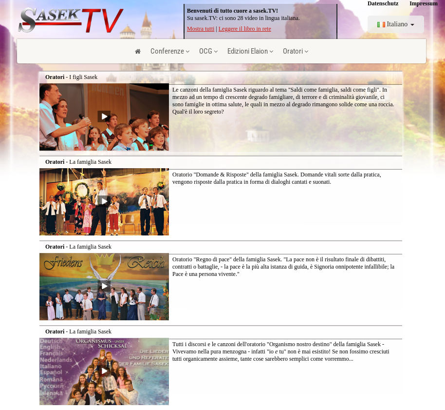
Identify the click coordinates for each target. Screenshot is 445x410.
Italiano (395, 24)
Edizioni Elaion (250, 51)
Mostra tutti (200, 28)
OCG (208, 51)
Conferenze (169, 51)
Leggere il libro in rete (245, 28)
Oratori (295, 51)
